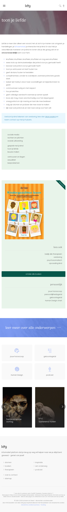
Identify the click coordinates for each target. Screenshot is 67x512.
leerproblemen (14, 163)
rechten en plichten (16, 138)
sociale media (13, 134)
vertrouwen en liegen (16, 157)
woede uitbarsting (15, 141)
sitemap (8, 478)
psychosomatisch (54, 260)
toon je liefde (13, 149)
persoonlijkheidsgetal (53, 294)
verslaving (58, 257)
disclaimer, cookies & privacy (30, 505)
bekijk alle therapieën (53, 254)
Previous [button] (4, 406)
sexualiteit (12, 160)
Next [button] (62, 406)
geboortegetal (56, 297)
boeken (8, 466)
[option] (49, 407)
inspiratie (39, 462)
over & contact (11, 475)
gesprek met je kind (15, 146)
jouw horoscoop (55, 291)
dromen (8, 462)
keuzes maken (13, 152)
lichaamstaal (20, 46)
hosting (43, 505)
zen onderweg (41, 466)
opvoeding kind (55, 263)
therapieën (9, 470)
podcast (38, 470)
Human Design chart (53, 300)
